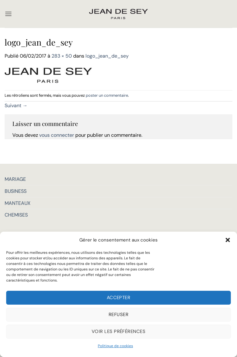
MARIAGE (15, 179)
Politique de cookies (115, 345)
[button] (228, 240)
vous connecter (56, 135)
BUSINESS (16, 191)
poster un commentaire (107, 95)
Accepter (119, 297)
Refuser (118, 314)
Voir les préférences (118, 331)
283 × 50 (62, 56)
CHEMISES (16, 215)
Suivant (16, 105)
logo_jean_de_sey (107, 56)
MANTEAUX (18, 203)
